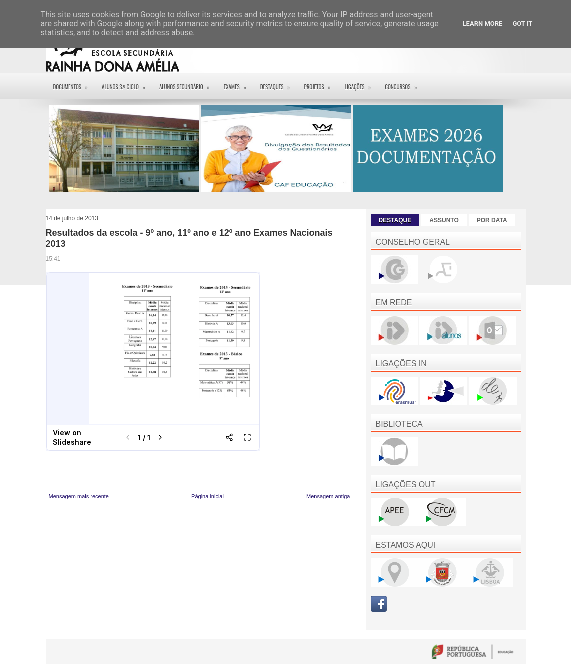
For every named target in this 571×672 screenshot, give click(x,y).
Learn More (483, 23)
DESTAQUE (395, 220)
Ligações (361, 83)
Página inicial (207, 496)
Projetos (320, 83)
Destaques (278, 83)
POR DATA (492, 220)
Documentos (74, 83)
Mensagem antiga (328, 496)
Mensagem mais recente (79, 496)
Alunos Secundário (187, 83)
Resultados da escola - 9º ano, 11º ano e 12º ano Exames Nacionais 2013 (189, 238)
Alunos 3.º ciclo (127, 83)
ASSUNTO (443, 220)
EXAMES (238, 83)
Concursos (404, 83)
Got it (522, 23)
